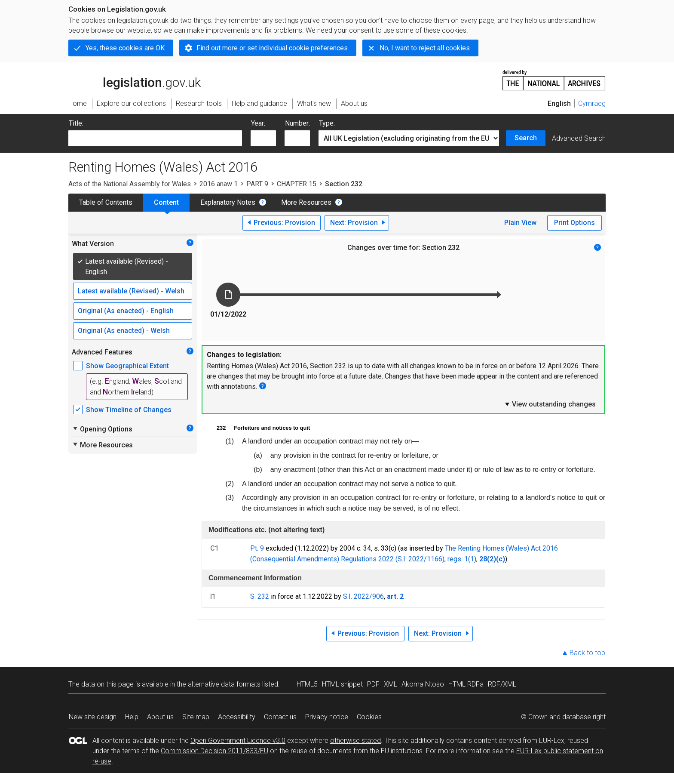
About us (160, 717)
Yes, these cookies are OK (125, 48)
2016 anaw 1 (218, 184)
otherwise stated (355, 740)
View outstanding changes (550, 404)
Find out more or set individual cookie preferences (272, 48)
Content (166, 202)
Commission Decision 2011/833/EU (214, 751)
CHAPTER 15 (296, 184)
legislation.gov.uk (134, 79)
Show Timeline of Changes (129, 410)
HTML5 (307, 684)
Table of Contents (105, 202)
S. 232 (259, 596)
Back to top (587, 653)
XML (390, 684)
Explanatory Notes (227, 202)
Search (526, 138)
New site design (92, 717)
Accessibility (236, 717)
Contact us (280, 717)
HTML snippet (342, 684)
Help (131, 717)
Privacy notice (326, 717)
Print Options (574, 223)
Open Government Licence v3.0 (237, 740)
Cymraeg (592, 103)
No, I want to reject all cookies (425, 48)
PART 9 (257, 184)
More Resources (306, 202)
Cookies (369, 717)
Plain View (520, 223)
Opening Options (102, 429)
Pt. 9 (257, 548)
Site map (195, 717)
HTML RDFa (466, 684)
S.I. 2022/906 (363, 596)
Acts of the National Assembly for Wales (129, 184)
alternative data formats (224, 684)
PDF (373, 684)
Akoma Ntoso (422, 684)
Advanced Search (579, 138)
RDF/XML (502, 684)
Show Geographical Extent (127, 366)
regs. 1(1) (461, 559)
